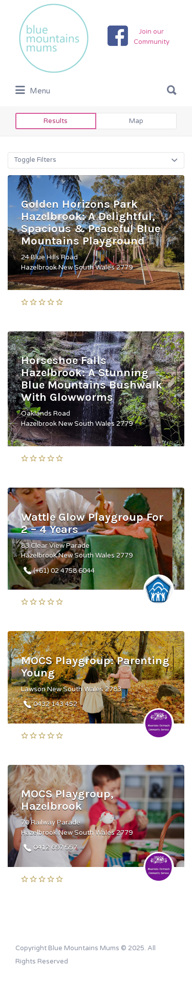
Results (56, 121)
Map (136, 121)
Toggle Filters (35, 160)
